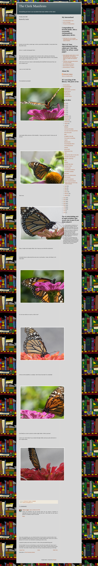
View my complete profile (67, 76)
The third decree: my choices (69, 89)
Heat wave (66, 173)
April (66, 189)
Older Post (55, 550)
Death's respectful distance (70, 180)
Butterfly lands (67, 141)
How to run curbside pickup (70, 175)
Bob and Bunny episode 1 (68, 65)
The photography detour (69, 143)
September (67, 121)
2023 (64, 108)
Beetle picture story (68, 151)
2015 (64, 205)
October (66, 119)
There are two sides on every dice (71, 154)
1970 (64, 212)
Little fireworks (67, 177)
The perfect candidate (69, 171)
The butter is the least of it (69, 156)
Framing (66, 147)
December (67, 116)
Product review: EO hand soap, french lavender (71, 183)
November (67, 118)
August (66, 123)
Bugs (65, 134)
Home (38, 550)
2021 (64, 112)
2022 (64, 110)
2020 (64, 114)
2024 (64, 107)
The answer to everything (69, 138)
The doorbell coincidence (69, 169)
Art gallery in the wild (68, 136)
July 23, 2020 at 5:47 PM (34, 509)
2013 (64, 208)
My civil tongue (67, 167)
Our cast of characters (69, 179)
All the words (67, 149)
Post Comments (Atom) (30, 552)
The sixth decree (66, 94)
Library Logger (25, 509)
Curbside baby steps (68, 164)
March (66, 191)
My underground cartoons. (68, 64)
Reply (23, 516)
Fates (65, 153)
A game (66, 140)
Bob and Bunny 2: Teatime (68, 67)
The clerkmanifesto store (68, 20)
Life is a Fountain (66, 22)
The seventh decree (67, 96)
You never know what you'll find (71, 130)
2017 (64, 201)
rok (31, 502)
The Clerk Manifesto (32, 6)
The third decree (66, 88)
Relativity (66, 127)
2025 (64, 105)
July (65, 125)
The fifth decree (66, 93)
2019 (64, 197)
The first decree (66, 84)
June (66, 186)
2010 (64, 210)
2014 (64, 207)
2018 (64, 199)
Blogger (54, 559)
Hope (65, 160)
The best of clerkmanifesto (68, 23)
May (66, 188)
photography (28, 502)
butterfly (24, 502)
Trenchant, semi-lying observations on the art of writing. (70, 62)
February (67, 193)
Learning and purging (68, 128)
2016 (64, 203)
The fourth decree (67, 91)
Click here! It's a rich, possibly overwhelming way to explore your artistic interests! (70, 39)
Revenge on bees (68, 166)
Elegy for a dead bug (68, 158)
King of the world (67, 132)
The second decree (67, 86)
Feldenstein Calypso (68, 74)
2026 (64, 103)
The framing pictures (68, 145)
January (66, 195)
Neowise (66, 162)
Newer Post (21, 550)
